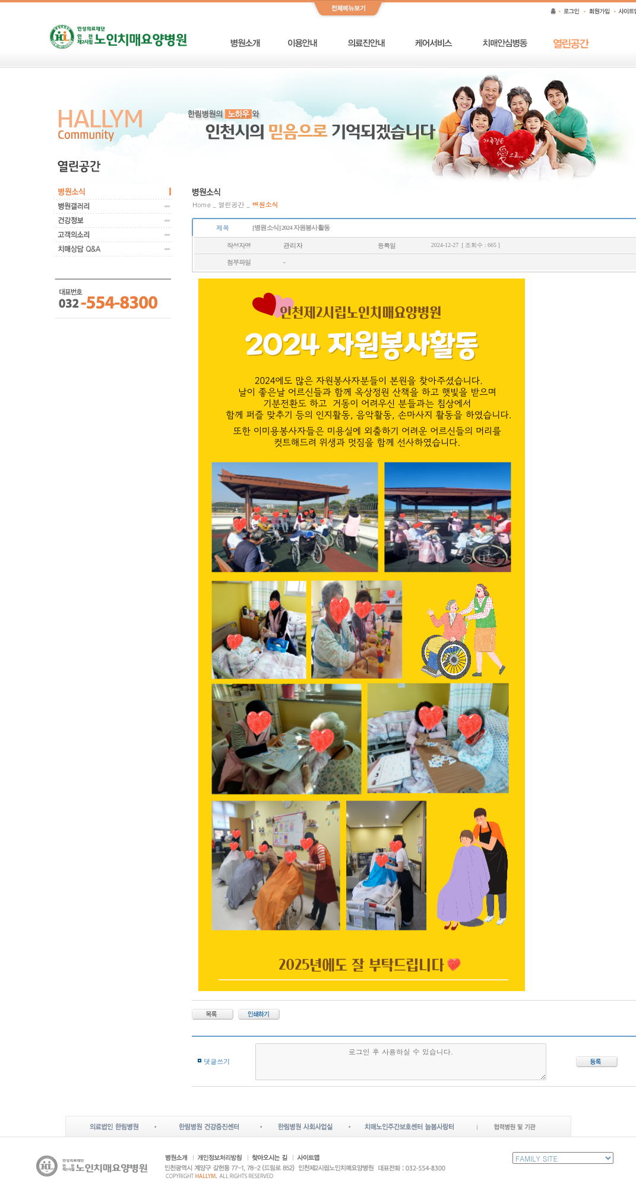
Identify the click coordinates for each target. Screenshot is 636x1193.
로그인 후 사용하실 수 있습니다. (401, 1061)
